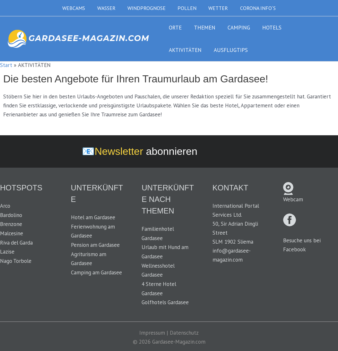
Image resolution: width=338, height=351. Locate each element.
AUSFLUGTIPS (185, 50)
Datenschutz (184, 331)
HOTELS (267, 27)
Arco (5, 205)
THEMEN (202, 27)
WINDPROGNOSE (147, 8)
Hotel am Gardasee (93, 217)
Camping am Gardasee (97, 271)
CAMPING (235, 27)
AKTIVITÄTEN (304, 27)
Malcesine (11, 232)
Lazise (7, 250)
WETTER (216, 8)
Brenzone (11, 223)
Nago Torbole (16, 259)
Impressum (152, 331)
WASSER (109, 8)
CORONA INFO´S (254, 8)
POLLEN (186, 8)
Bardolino (11, 214)
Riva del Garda (16, 241)
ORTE (174, 27)
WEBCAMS (78, 8)
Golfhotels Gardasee (165, 301)
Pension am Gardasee (95, 244)
